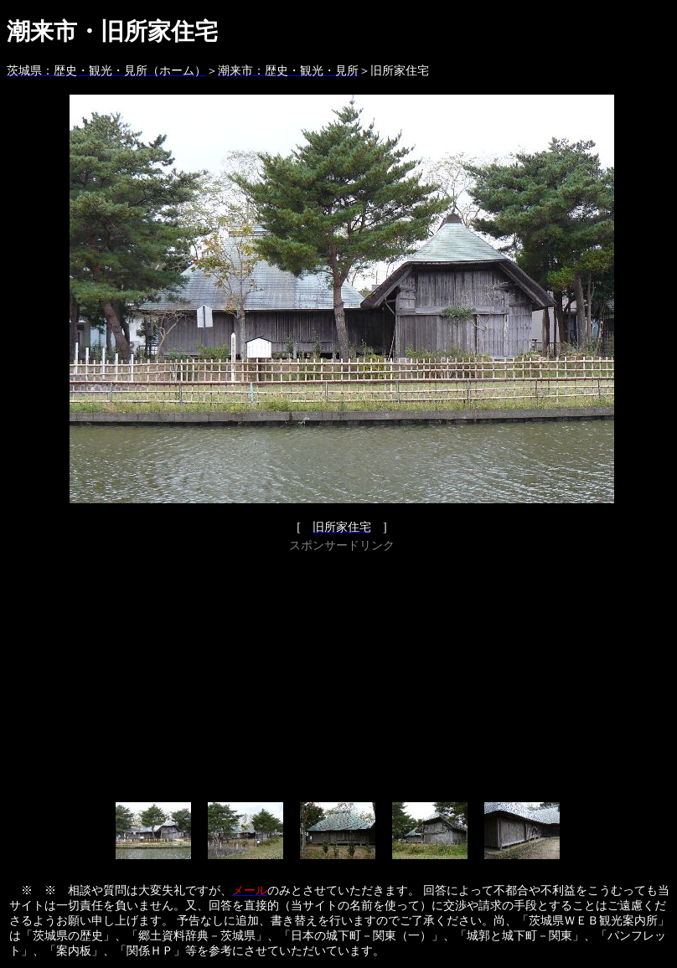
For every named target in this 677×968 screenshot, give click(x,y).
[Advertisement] (342, 674)
